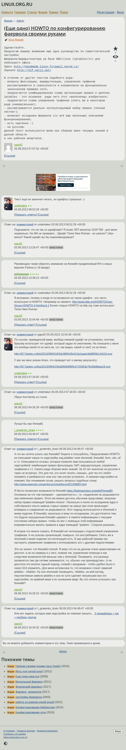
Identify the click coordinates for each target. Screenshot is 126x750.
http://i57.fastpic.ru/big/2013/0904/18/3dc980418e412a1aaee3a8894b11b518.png (63, 353)
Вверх (118, 731)
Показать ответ (24, 324)
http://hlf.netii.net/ (34, 70)
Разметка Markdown (47, 731)
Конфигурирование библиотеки (35, 707)
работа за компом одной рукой (34, 702)
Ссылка (9, 155)
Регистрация (105, 12)
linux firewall (16, 39)
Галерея (20, 12)
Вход (120, 12)
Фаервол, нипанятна (28, 691)
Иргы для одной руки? (29, 671)
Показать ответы (25, 214)
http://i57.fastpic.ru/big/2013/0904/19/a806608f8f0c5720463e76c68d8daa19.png (62, 366)
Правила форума (26, 731)
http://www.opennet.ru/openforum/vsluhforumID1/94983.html (50, 484)
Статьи (32, 12)
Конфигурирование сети (30, 712)
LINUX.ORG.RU (16, 4)
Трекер (53, 12)
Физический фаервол (28, 686)
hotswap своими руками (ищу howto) (38, 666)
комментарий (25, 224)
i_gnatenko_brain (24, 430)
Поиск (64, 12)
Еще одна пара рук (27, 676)
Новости (7, 12)
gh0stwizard (21, 274)
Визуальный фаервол (29, 681)
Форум (42, 12)
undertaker (20, 205)
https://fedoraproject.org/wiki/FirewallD (90, 490)
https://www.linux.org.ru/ (15, 737)
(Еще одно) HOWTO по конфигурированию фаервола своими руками (54, 31)
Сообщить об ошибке (14, 734)
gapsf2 (18, 144)
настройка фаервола (28, 697)
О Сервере (9, 731)
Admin (20, 20)
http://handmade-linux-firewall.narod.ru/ (46, 67)
